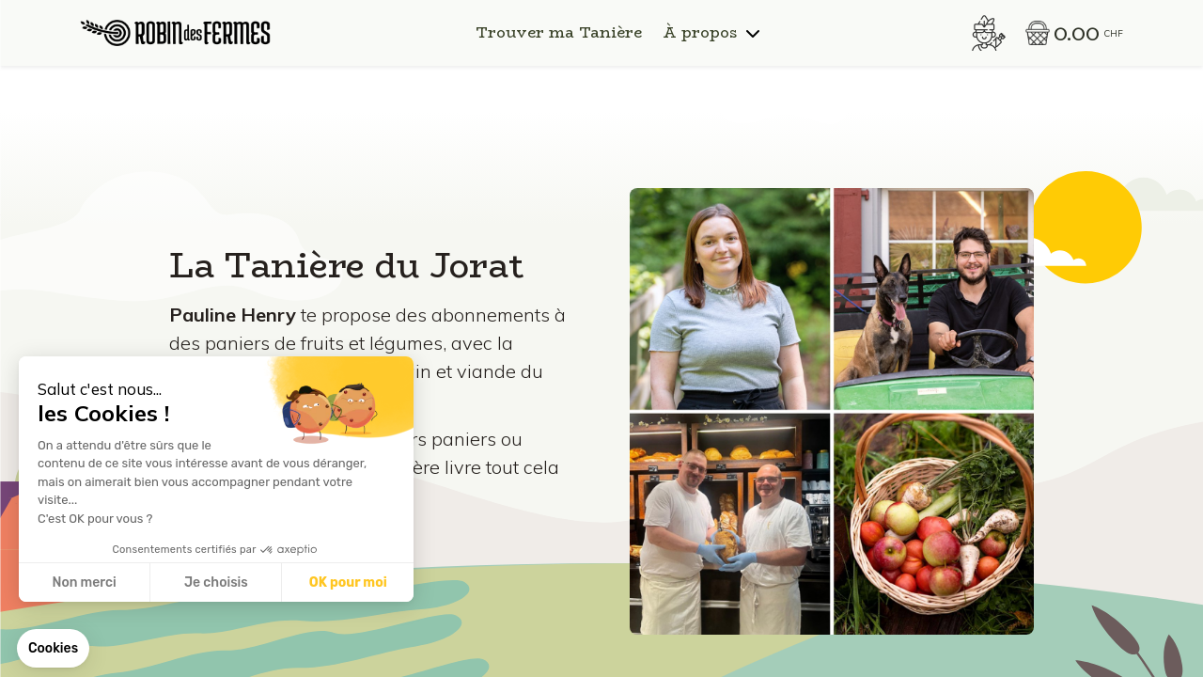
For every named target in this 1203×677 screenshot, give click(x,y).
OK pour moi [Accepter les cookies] (348, 582)
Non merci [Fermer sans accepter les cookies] (84, 582)
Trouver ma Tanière (559, 33)
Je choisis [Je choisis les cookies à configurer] (216, 582)
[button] (53, 649)
